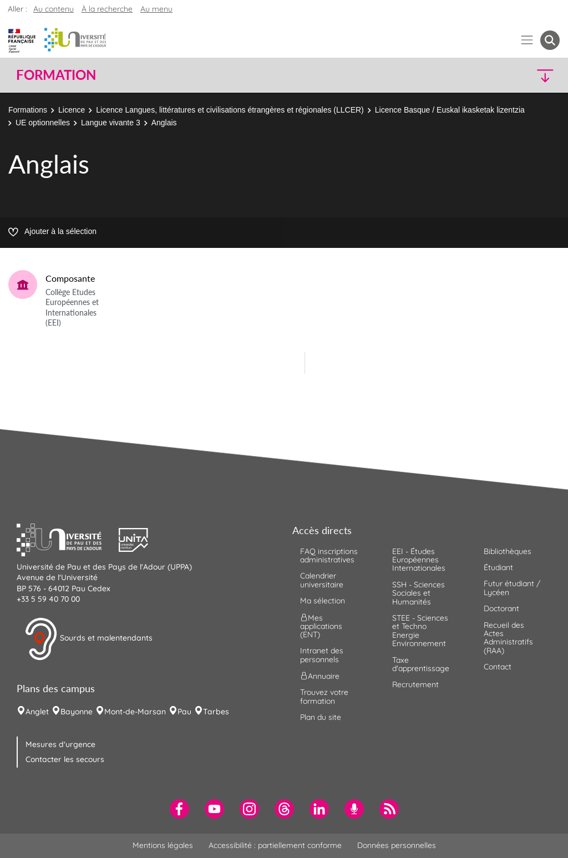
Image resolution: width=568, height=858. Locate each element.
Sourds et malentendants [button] (88, 639)
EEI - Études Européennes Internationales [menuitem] (418, 559)
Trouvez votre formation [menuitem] (324, 696)
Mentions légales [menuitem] (163, 845)
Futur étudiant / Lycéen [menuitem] (512, 587)
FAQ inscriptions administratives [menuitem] (329, 555)
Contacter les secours (65, 759)
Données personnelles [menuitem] (396, 845)
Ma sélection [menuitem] (322, 601)
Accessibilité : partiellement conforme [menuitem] (275, 845)
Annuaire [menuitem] (319, 676)
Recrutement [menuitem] (415, 684)
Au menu (156, 9)
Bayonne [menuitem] (76, 712)
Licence (71, 109)
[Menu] (527, 40)
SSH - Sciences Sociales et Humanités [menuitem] (418, 593)
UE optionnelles (43, 122)
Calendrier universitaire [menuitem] (321, 580)
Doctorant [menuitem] (501, 608)
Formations (27, 109)
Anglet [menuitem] (37, 712)
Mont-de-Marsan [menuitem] (135, 712)
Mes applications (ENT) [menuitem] (321, 625)
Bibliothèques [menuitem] (507, 551)
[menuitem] (179, 809)
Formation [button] (56, 75)
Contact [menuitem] (497, 667)
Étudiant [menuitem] (498, 567)
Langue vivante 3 (110, 122)
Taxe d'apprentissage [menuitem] (420, 664)
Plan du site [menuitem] (320, 717)
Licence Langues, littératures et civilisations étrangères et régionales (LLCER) (229, 109)
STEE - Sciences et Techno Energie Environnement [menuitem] (420, 630)
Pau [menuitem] (184, 712)
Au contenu (53, 9)
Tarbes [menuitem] (216, 712)
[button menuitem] (550, 40)
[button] (494, 75)
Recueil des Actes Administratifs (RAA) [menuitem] (508, 638)
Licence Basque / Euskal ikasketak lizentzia (450, 109)
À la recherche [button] (107, 9)
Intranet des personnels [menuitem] (321, 655)
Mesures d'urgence (60, 744)
